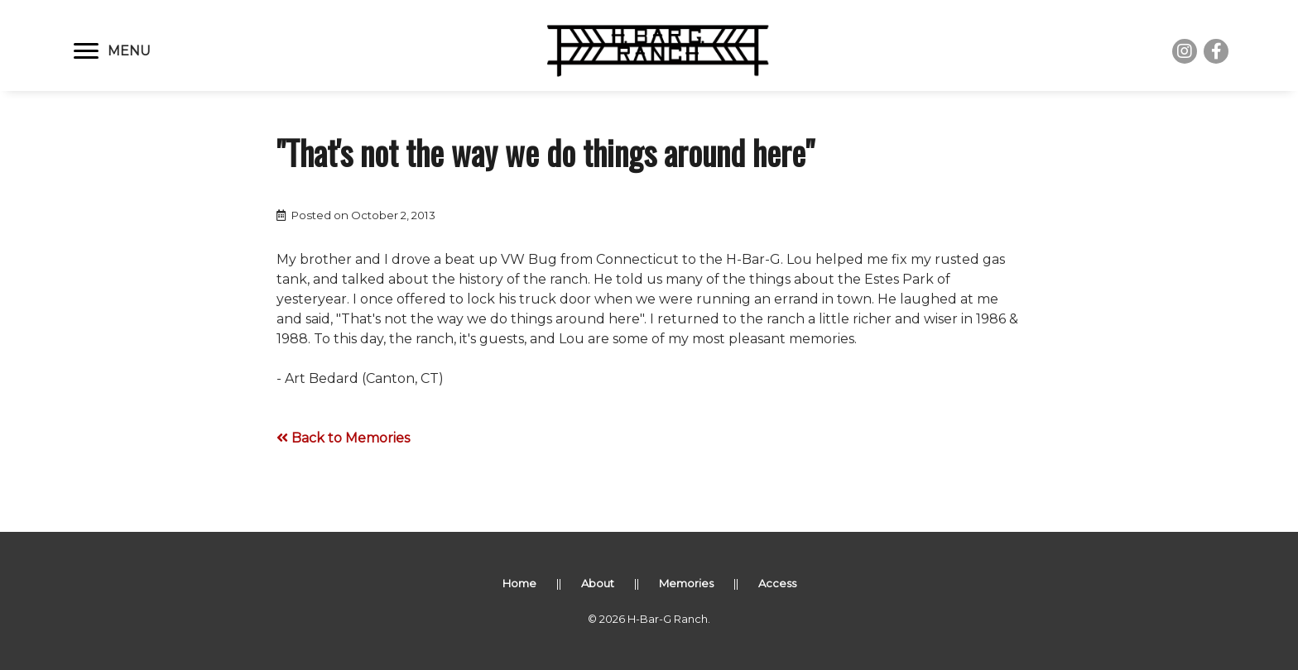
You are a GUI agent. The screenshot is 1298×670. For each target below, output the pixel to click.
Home (519, 583)
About (597, 583)
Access (777, 583)
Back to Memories (343, 438)
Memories (686, 583)
